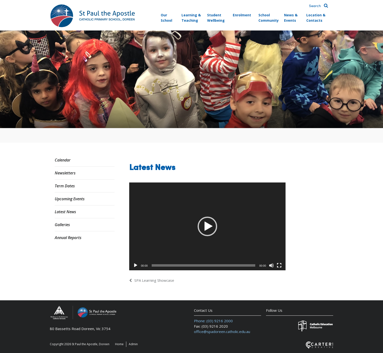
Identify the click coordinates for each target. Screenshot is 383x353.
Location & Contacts (315, 18)
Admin (133, 344)
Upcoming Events (70, 199)
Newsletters (65, 173)
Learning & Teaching (191, 18)
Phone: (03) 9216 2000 (213, 320)
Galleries (62, 224)
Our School (166, 18)
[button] (207, 226)
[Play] (135, 265)
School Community (268, 18)
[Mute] (271, 265)
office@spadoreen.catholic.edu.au (222, 331)
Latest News (65, 211)
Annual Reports (68, 237)
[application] (207, 226)
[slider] (203, 265)
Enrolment (242, 15)
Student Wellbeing (216, 18)
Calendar (63, 160)
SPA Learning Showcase (154, 280)
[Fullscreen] (279, 265)
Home (119, 344)
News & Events (291, 18)
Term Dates (65, 186)
